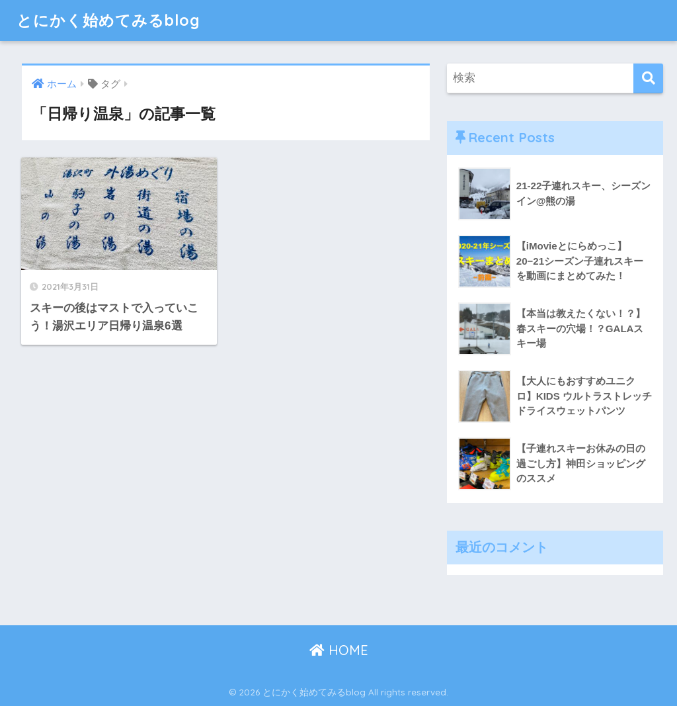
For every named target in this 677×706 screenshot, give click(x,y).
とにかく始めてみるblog (108, 20)
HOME (338, 650)
